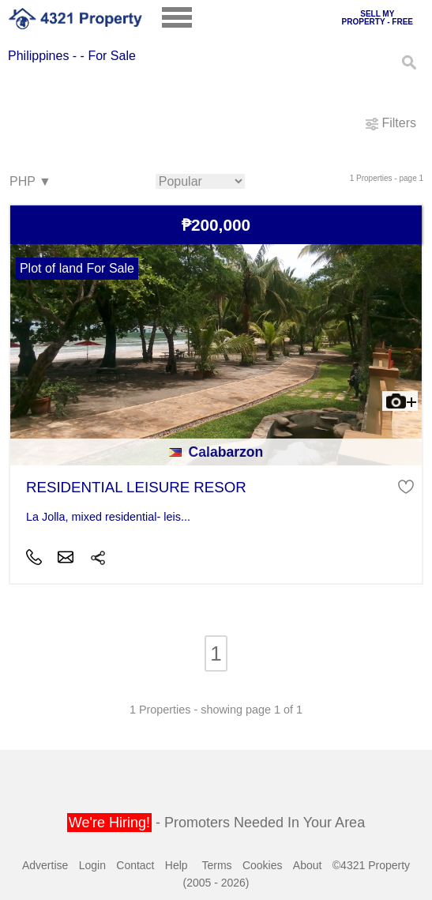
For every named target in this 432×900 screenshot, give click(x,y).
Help (176, 865)
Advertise (45, 865)
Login (92, 865)
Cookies (262, 865)
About (307, 865)
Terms (216, 865)
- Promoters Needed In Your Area (216, 822)
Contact (135, 865)
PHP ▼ (30, 182)
